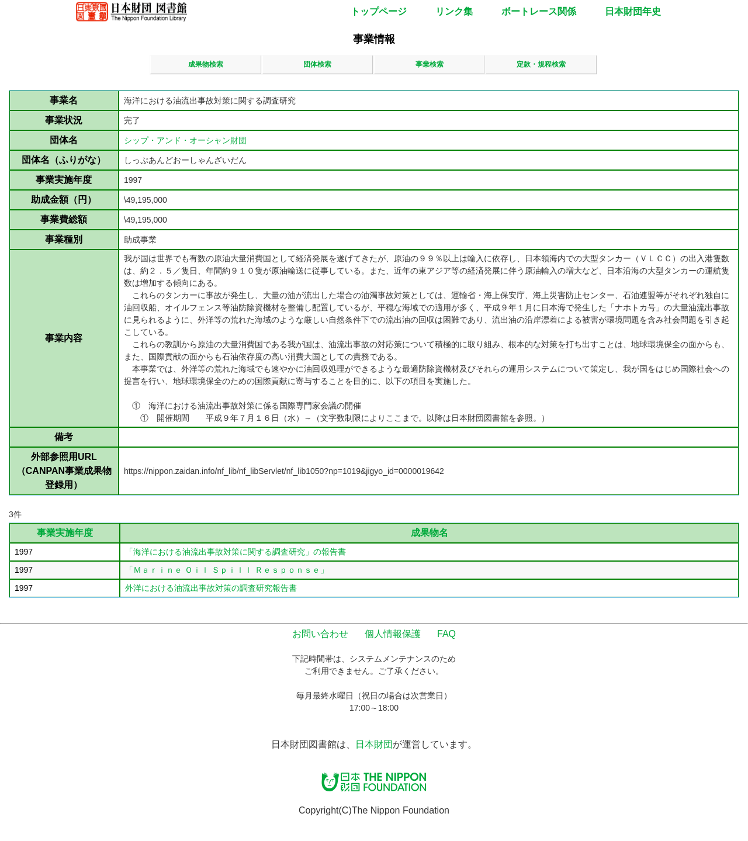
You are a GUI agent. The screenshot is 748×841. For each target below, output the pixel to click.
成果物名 (429, 533)
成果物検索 (205, 64)
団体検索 (317, 64)
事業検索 (429, 64)
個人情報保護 (393, 634)
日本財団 (374, 744)
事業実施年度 (65, 533)
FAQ (446, 634)
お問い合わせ (320, 634)
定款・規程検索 (541, 64)
